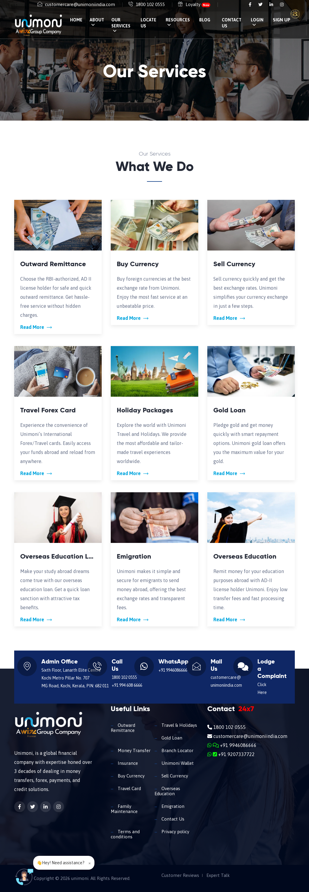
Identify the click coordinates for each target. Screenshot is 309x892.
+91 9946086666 (172, 670)
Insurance (127, 763)
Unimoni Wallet (177, 763)
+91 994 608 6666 (127, 685)
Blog (204, 19)
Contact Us (231, 22)
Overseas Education (167, 791)
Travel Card (128, 788)
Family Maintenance (124, 809)
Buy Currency (130, 775)
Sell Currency (174, 775)
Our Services (120, 25)
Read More (36, 327)
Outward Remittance (123, 728)
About (97, 22)
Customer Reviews (180, 875)
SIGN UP (281, 19)
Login (257, 22)
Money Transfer (133, 750)
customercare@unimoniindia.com (80, 4)
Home (76, 19)
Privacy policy (174, 831)
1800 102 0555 (150, 4)
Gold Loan (171, 737)
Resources (178, 22)
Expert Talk (218, 875)
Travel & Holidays (178, 725)
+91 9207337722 (231, 754)
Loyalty (198, 4)
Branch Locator (176, 750)
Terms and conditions (125, 834)
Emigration (172, 806)
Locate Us (148, 22)
